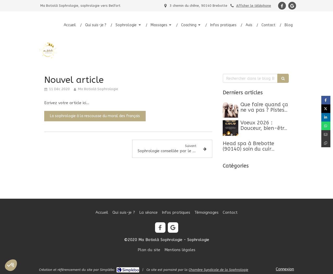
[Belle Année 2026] (230, 128)
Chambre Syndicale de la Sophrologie (218, 270)
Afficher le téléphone (253, 6)
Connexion (285, 269)
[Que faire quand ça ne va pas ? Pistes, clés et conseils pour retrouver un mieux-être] (230, 110)
